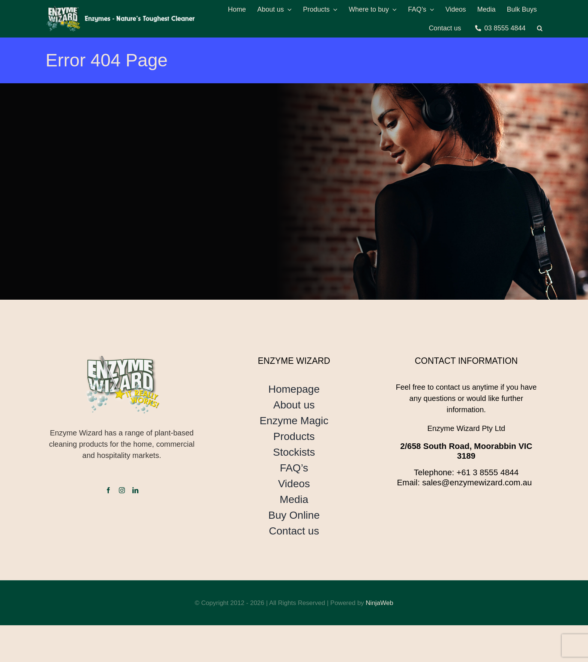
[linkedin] (135, 490)
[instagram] (122, 490)
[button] (540, 28)
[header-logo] (121, 10)
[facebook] (108, 490)
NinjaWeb (379, 602)
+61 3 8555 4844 (487, 472)
